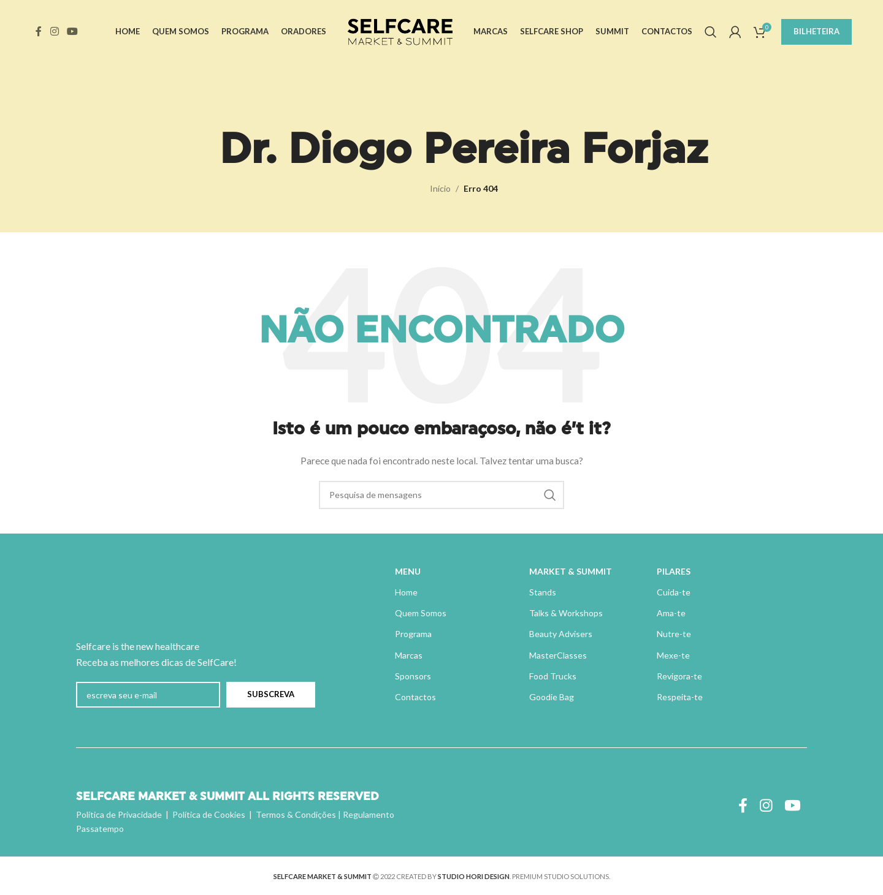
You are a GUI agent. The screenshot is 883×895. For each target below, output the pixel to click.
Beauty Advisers (560, 634)
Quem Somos (420, 613)
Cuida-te (673, 592)
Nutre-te (674, 634)
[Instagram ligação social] (54, 32)
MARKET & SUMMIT (570, 571)
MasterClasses (558, 655)
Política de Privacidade (119, 814)
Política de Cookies (208, 814)
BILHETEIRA (816, 32)
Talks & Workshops (566, 613)
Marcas (408, 655)
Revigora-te (679, 676)
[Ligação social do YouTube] (72, 32)
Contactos (415, 697)
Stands (542, 592)
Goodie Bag (551, 697)
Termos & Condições (296, 814)
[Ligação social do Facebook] (38, 32)
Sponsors (413, 676)
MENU (408, 571)
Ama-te (671, 613)
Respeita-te (680, 697)
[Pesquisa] (710, 32)
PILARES (673, 571)
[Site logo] (399, 31)
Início (440, 188)
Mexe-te (673, 655)
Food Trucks (552, 676)
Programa (413, 634)
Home (406, 592)
